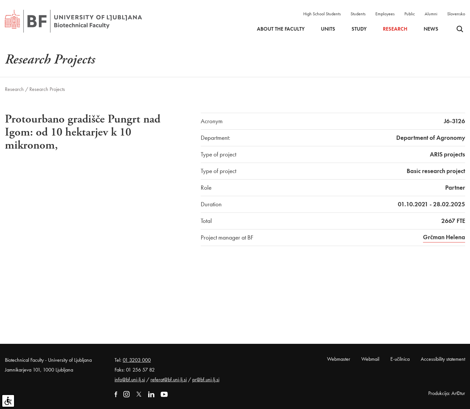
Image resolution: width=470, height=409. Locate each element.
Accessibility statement (443, 359)
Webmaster (338, 359)
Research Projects (47, 89)
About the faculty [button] (281, 29)
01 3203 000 (137, 360)
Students (358, 14)
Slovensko (456, 14)
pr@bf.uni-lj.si (205, 379)
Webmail (370, 359)
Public (409, 14)
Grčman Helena (444, 237)
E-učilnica (400, 359)
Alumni (431, 14)
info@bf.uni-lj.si (130, 379)
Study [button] (359, 29)
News (431, 29)
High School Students (322, 14)
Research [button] (395, 29)
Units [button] (328, 29)
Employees (385, 14)
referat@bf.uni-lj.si (168, 379)
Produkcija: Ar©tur (446, 393)
